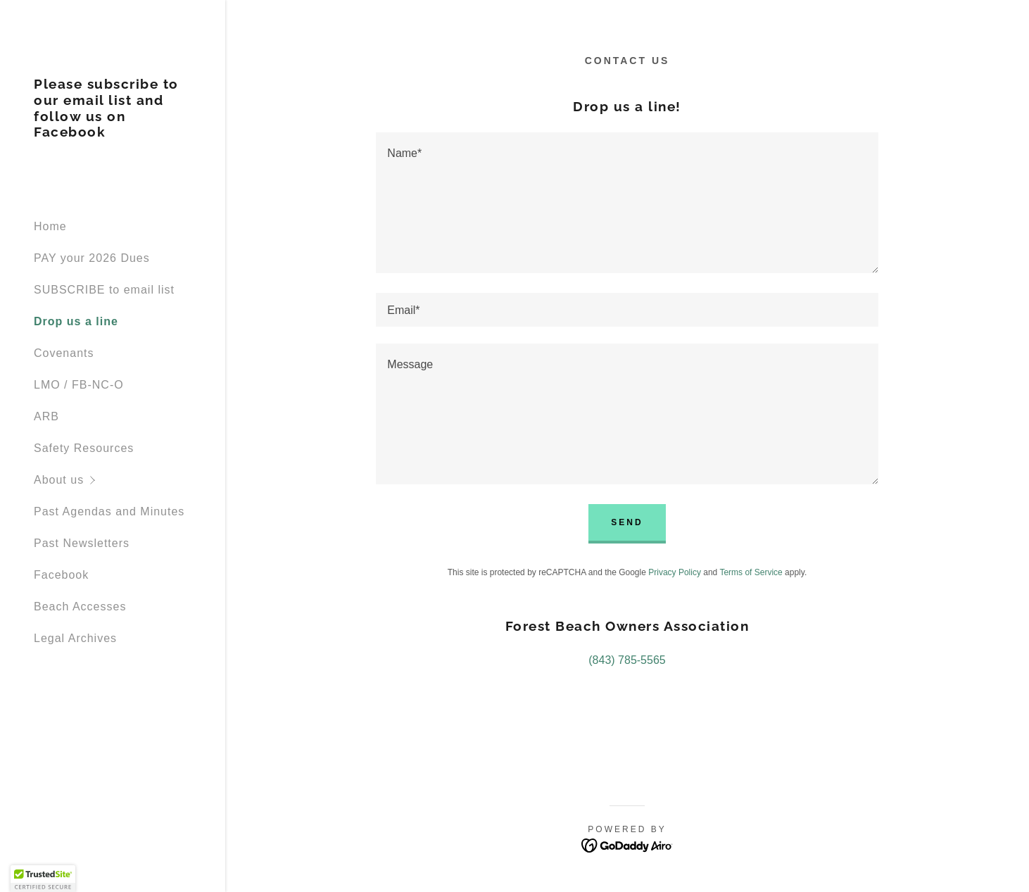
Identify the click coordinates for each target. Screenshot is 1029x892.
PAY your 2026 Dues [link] (92, 258)
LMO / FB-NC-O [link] (79, 385)
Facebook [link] (61, 575)
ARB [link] (46, 416)
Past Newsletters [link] (82, 543)
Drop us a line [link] (76, 321)
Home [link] (50, 226)
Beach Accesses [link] (80, 607)
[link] (112, 133)
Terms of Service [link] (750, 572)
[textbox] (627, 202)
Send (627, 522)
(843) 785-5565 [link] (626, 660)
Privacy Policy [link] (674, 572)
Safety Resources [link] (84, 448)
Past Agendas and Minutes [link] (109, 511)
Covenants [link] (64, 353)
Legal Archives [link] (75, 638)
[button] (129, 480)
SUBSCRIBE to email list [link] (104, 290)
